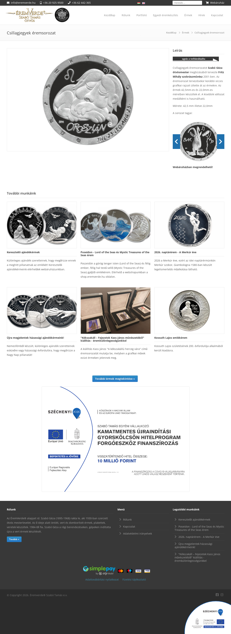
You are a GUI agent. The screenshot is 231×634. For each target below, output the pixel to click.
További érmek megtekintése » (115, 378)
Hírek (201, 15)
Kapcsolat (217, 15)
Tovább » (14, 539)
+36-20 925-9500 (53, 2)
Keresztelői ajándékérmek (194, 519)
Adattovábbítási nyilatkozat (102, 579)
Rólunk (126, 15)
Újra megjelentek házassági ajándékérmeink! (193, 545)
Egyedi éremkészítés (165, 15)
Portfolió (141, 15)
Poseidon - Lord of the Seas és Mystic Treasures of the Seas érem (199, 528)
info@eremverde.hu (23, 2)
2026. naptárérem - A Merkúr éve (198, 537)
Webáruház (217, 2)
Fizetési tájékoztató (134, 579)
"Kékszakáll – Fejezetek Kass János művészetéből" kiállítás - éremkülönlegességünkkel (197, 557)
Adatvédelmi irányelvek (137, 533)
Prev (176, 141)
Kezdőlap (109, 15)
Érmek (188, 15)
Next (220, 141)
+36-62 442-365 (81, 2)
